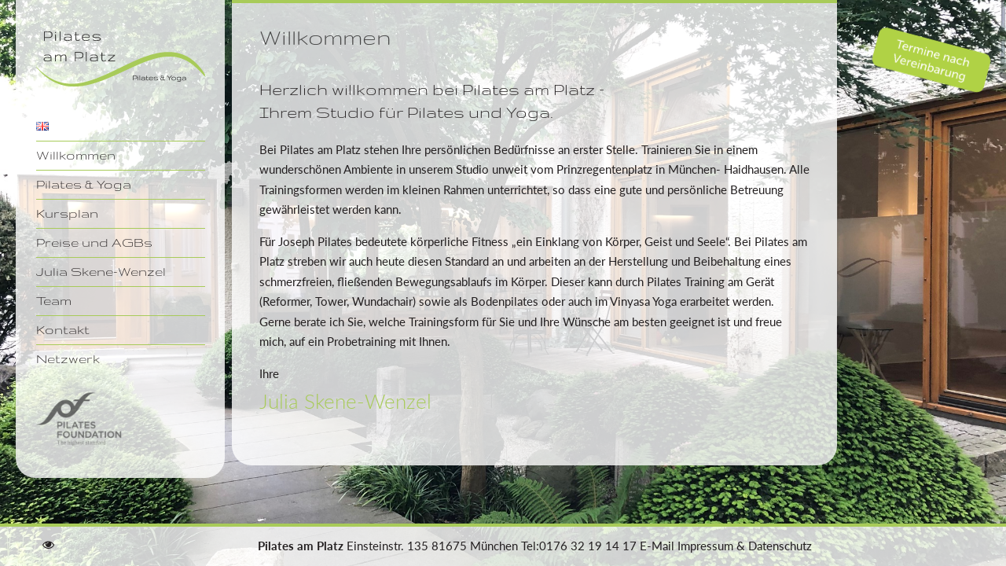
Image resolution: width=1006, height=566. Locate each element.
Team (54, 300)
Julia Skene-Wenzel (101, 271)
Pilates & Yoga (83, 184)
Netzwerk (68, 358)
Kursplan (67, 213)
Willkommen (76, 155)
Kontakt (63, 329)
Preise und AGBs (94, 242)
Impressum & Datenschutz (744, 545)
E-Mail (657, 545)
